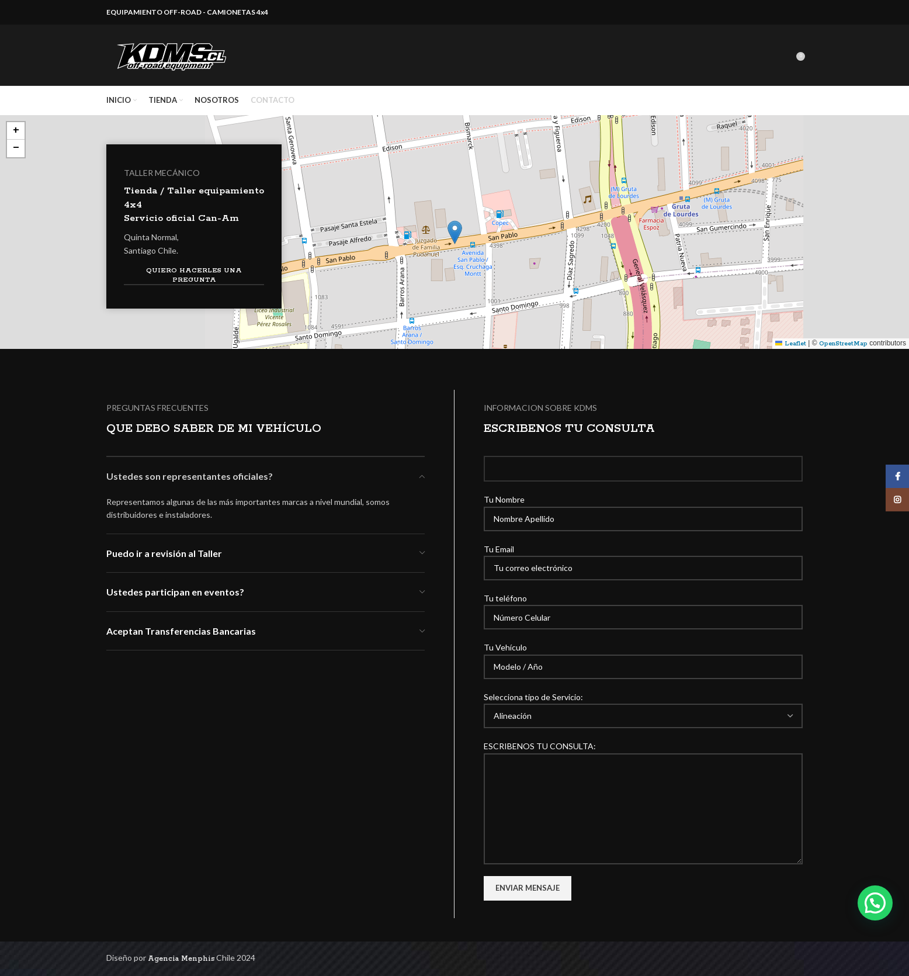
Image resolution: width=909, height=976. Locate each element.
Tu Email (643, 558)
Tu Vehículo (643, 656)
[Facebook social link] (897, 476)
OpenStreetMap (843, 344)
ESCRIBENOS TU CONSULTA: (643, 776)
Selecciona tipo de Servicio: (643, 706)
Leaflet (790, 344)
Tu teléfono (643, 607)
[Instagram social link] (897, 499)
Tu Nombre (643, 508)
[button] (454, 232)
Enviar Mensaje (527, 887)
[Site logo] (173, 54)
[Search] (788, 55)
